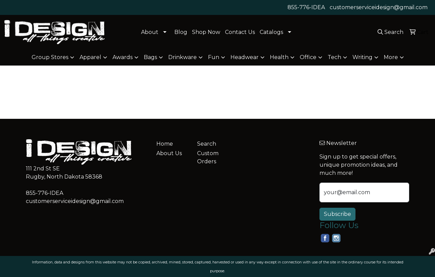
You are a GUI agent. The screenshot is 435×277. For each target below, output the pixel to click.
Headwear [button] (244, 57)
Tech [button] (334, 57)
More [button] (391, 57)
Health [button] (279, 57)
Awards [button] (122, 57)
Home (164, 144)
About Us (169, 153)
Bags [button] (150, 57)
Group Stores (50, 57)
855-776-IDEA (306, 7)
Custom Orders (208, 157)
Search (206, 144)
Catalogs (271, 32)
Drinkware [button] (182, 57)
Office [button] (308, 57)
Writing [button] (362, 57)
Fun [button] (213, 57)
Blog (180, 32)
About (149, 32)
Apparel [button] (90, 57)
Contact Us (240, 32)
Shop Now (206, 32)
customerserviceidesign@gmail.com (379, 7)
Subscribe (337, 214)
